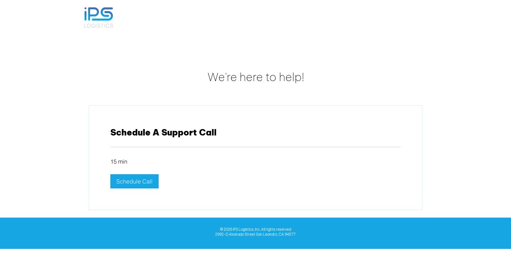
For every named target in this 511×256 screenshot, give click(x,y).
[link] (255, 132)
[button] (134, 181)
